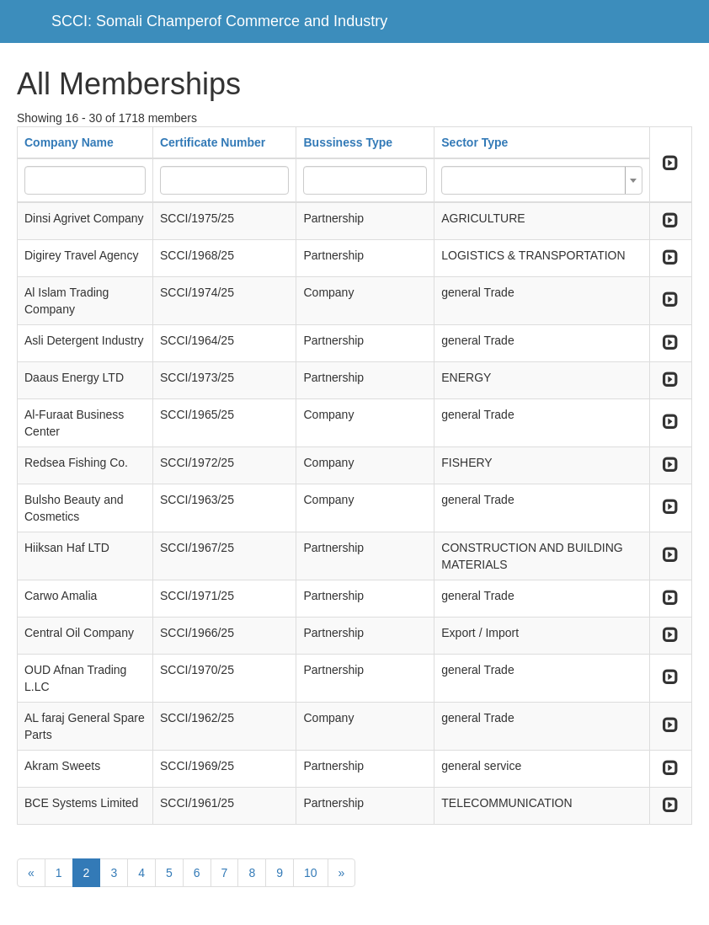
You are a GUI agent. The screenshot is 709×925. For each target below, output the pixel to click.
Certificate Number (212, 142)
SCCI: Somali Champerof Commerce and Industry (219, 21)
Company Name (69, 142)
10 (310, 873)
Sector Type (474, 142)
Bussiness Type (347, 142)
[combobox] (541, 180)
